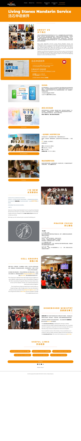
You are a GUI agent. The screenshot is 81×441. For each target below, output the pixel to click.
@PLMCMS (49, 94)
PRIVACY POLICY (40, 367)
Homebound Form (47, 334)
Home (25, 2)
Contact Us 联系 (54, 3)
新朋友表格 (17, 201)
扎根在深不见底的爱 (43, 70)
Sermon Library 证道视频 (42, 77)
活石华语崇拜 (62, 2)
